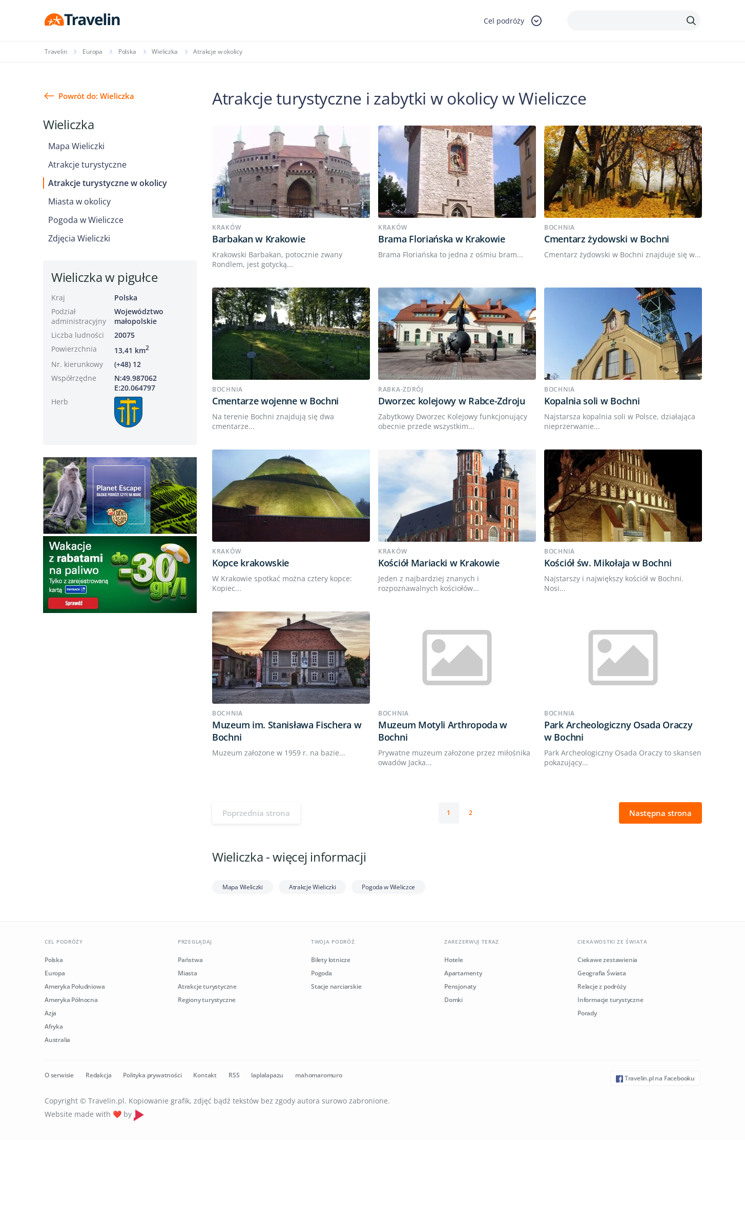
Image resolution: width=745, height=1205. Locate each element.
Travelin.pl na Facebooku (655, 1078)
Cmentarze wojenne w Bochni (275, 401)
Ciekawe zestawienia (607, 959)
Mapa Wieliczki (76, 146)
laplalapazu (267, 1075)
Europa (92, 51)
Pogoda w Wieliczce (85, 220)
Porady (587, 1013)
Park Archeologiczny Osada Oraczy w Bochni (618, 731)
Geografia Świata (601, 973)
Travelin (56, 51)
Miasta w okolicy (79, 201)
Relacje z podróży (601, 986)
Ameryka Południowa (75, 986)
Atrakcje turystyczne (87, 164)
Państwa (190, 959)
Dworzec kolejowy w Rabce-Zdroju (451, 401)
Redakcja (98, 1075)
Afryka (54, 1026)
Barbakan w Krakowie (258, 239)
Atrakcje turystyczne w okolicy (107, 183)
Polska (127, 51)
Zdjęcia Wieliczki (79, 238)
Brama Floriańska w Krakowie (441, 239)
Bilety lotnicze (330, 959)
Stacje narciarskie (336, 986)
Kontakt (205, 1075)
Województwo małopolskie (138, 316)
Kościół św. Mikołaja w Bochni (607, 563)
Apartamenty (463, 973)
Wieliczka (164, 51)
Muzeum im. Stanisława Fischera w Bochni (286, 731)
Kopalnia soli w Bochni (591, 401)
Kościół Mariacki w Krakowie (439, 563)
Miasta (187, 973)
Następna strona (660, 813)
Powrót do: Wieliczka (96, 96)
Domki (453, 999)
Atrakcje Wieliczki (312, 887)
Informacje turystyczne (610, 999)
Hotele (453, 959)
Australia (57, 1039)
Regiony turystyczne (207, 999)
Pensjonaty (460, 986)
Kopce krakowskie (250, 563)
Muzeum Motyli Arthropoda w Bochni (442, 731)
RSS (234, 1075)
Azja (50, 1013)
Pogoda (321, 973)
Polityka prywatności (152, 1075)
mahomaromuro (318, 1075)
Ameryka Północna (71, 999)
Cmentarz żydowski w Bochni (606, 239)
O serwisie (59, 1075)
